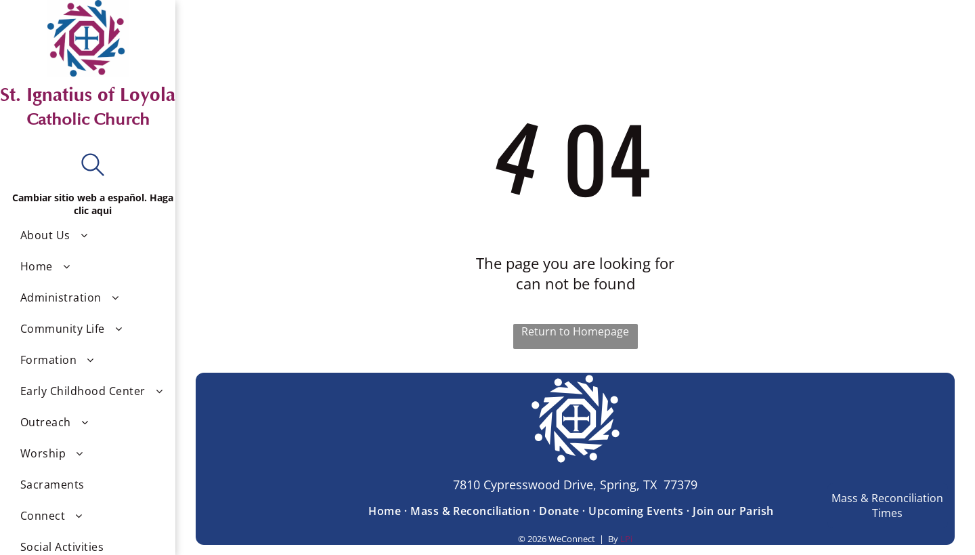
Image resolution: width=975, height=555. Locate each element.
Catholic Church (88, 119)
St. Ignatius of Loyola (87, 95)
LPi (626, 539)
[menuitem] (92, 235)
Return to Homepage (575, 331)
